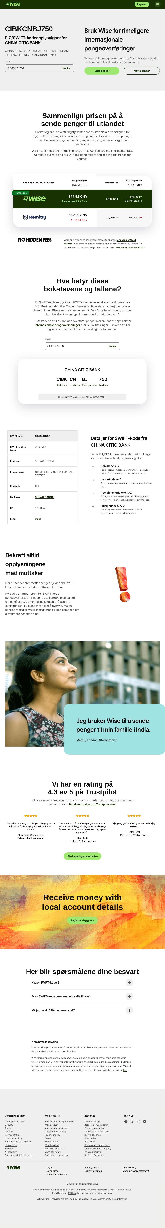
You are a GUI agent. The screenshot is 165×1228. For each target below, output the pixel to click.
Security (9, 1124)
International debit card (56, 1128)
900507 (72, 1193)
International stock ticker (96, 1131)
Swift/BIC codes (92, 1135)
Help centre (11, 1145)
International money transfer (59, 1121)
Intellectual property (57, 1174)
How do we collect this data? (131, 247)
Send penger (102, 70)
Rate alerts (89, 1141)
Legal (49, 1167)
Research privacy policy (96, 1124)
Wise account (51, 1124)
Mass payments (53, 1152)
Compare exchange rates (97, 1145)
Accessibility (11, 1152)
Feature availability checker (19, 1155)
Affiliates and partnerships (18, 1141)
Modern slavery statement (136, 1170)
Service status (12, 1135)
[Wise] (13, 4)
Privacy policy (92, 1167)
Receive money (52, 1135)
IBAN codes (90, 1138)
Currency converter (94, 1128)
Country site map (93, 1170)
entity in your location (116, 1198)
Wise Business (52, 1145)
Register (142, 4)
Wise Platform (52, 1141)
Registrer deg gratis (82, 920)
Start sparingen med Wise (83, 856)
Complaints (52, 1170)
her (125, 1070)
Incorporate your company (97, 1148)
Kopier (66, 68)
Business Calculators (94, 1155)
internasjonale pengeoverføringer (57, 325)
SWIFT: (8, 61)
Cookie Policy (129, 1167)
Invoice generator (93, 1152)
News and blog (92, 1121)
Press (8, 1128)
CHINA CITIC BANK (44, 497)
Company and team (15, 1121)
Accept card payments (56, 1155)
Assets (48, 1138)
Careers (9, 1131)
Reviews (9, 1148)
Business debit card (55, 1148)
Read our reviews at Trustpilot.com (92, 804)
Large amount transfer (56, 1131)
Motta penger (142, 70)
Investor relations (13, 1138)
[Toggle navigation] (157, 4)
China (38, 518)
